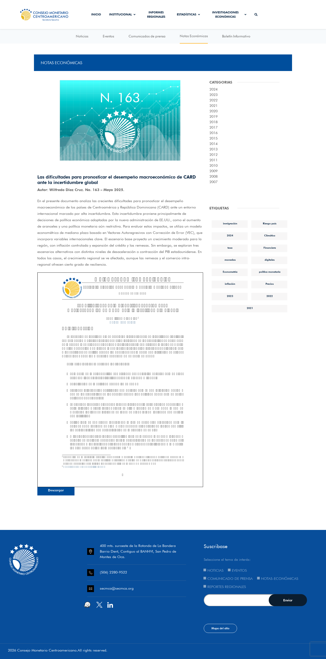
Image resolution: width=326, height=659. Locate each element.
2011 (213, 160)
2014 (213, 144)
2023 (213, 95)
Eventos (108, 36)
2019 (213, 116)
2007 (213, 182)
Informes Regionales (156, 14)
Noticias (82, 36)
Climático (269, 235)
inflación (230, 283)
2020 (213, 111)
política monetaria (269, 271)
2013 (213, 149)
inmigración (230, 223)
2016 (213, 133)
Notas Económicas (194, 36)
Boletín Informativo (236, 36)
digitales (270, 259)
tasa (230, 247)
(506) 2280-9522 (113, 572)
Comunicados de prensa (147, 36)
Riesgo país (269, 223)
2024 (213, 89)
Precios (270, 283)
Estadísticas (188, 14)
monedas (230, 259)
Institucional (122, 14)
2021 (213, 105)
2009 (213, 171)
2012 (213, 154)
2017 (213, 127)
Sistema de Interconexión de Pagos (300, 14)
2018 (213, 122)
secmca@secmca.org (117, 588)
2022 (213, 100)
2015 (213, 138)
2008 (213, 176)
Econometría (230, 271)
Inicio (96, 14)
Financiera (270, 247)
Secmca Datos (274, 14)
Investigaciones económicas (229, 14)
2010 (213, 165)
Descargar (56, 490)
